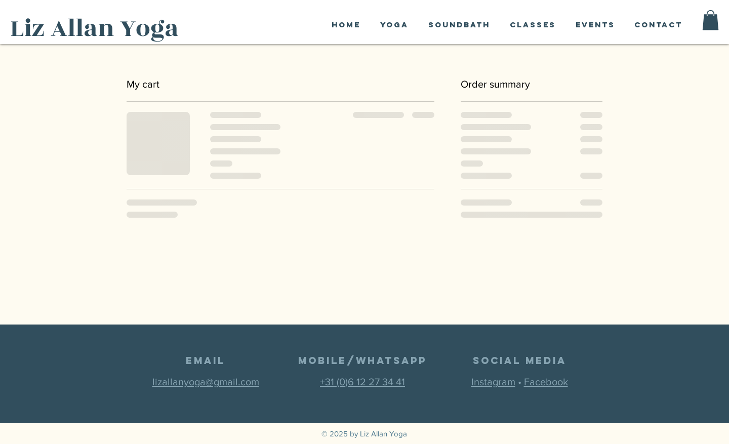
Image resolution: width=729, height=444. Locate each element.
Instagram (493, 381)
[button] (710, 20)
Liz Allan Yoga (94, 28)
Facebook (546, 381)
